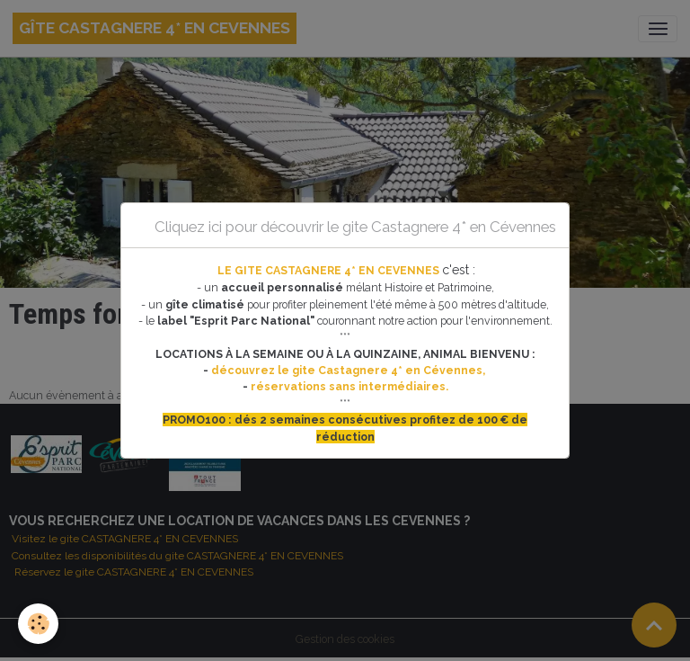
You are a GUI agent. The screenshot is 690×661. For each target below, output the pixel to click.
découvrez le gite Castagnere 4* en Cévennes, (349, 370)
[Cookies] (38, 623)
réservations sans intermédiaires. (349, 386)
